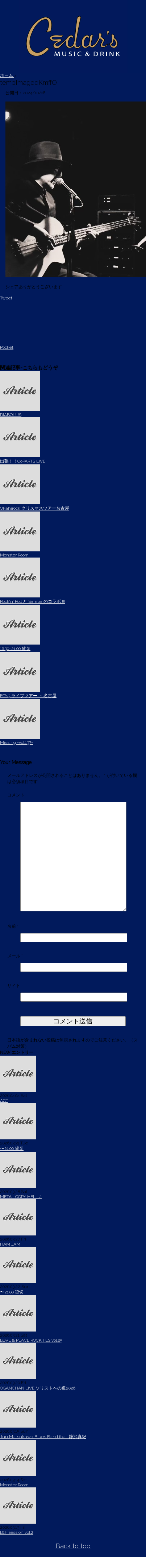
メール (15, 955)
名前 (12, 926)
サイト (13, 985)
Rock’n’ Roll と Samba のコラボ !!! (32, 601)
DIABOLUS (10, 414)
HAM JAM (10, 1244)
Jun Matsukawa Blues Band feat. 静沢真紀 (43, 1436)
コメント (16, 795)
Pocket (6, 347)
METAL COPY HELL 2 (21, 1196)
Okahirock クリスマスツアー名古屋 (34, 508)
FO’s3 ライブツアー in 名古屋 (28, 695)
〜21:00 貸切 (12, 1148)
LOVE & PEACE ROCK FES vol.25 (31, 1340)
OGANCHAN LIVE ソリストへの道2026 (37, 1388)
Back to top (73, 1546)
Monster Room (14, 555)
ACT (4, 1100)
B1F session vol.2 (16, 1532)
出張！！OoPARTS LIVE (22, 461)
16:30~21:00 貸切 (15, 648)
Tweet (6, 298)
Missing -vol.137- (16, 742)
